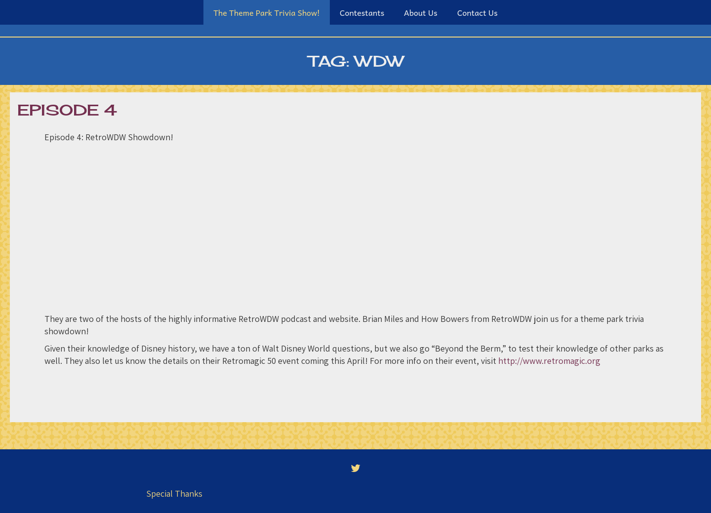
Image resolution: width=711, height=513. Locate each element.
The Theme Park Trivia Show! (266, 12)
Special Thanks (174, 493)
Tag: (356, 61)
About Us (420, 12)
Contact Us (477, 12)
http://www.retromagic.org (549, 360)
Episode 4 (67, 110)
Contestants (362, 12)
